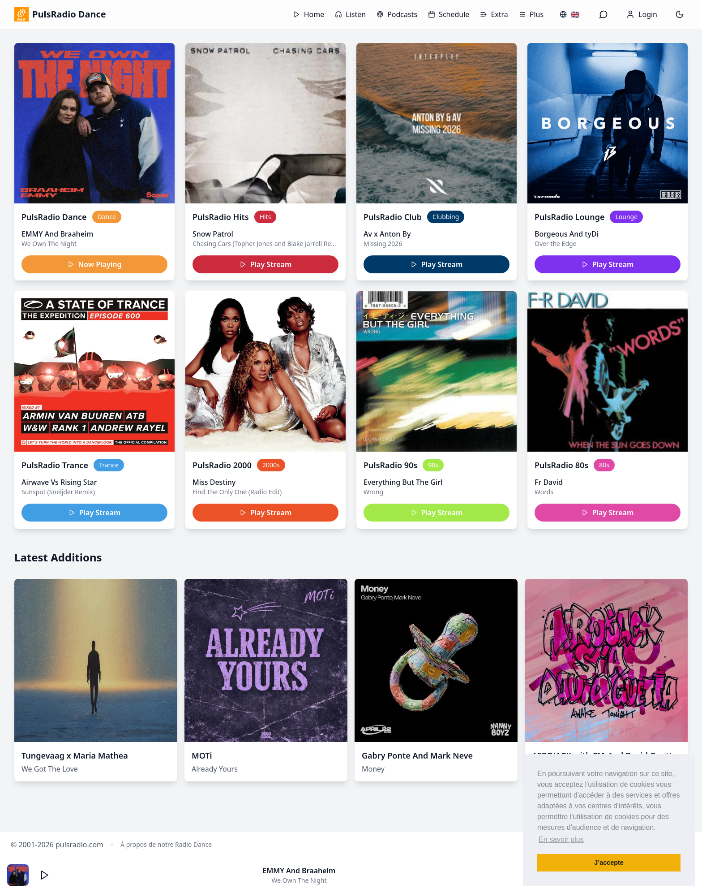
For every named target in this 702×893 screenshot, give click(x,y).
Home (309, 14)
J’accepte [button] (609, 862)
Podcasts (397, 14)
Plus (531, 14)
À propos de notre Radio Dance (166, 844)
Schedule (448, 14)
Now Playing (95, 264)
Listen (350, 14)
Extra (494, 14)
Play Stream (266, 264)
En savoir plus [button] (561, 839)
